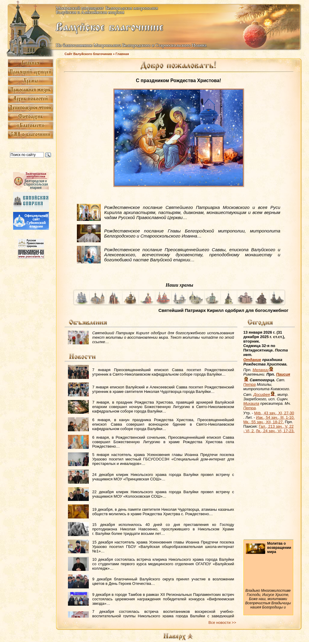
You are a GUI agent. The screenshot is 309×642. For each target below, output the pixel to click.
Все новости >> (222, 622)
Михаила (251, 403)
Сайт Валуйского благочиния (88, 54)
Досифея (261, 394)
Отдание (252, 359)
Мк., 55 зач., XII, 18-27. (263, 422)
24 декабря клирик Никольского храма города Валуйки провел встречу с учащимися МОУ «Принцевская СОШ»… (163, 476)
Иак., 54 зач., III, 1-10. (275, 417)
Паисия (283, 374)
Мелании (261, 370)
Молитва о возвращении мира (279, 547)
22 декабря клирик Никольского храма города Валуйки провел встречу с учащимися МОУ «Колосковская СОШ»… (163, 494)
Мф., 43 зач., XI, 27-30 (274, 413)
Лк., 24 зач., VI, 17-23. (275, 431)
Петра (249, 384)
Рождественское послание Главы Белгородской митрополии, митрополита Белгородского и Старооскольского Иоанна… (192, 233)
